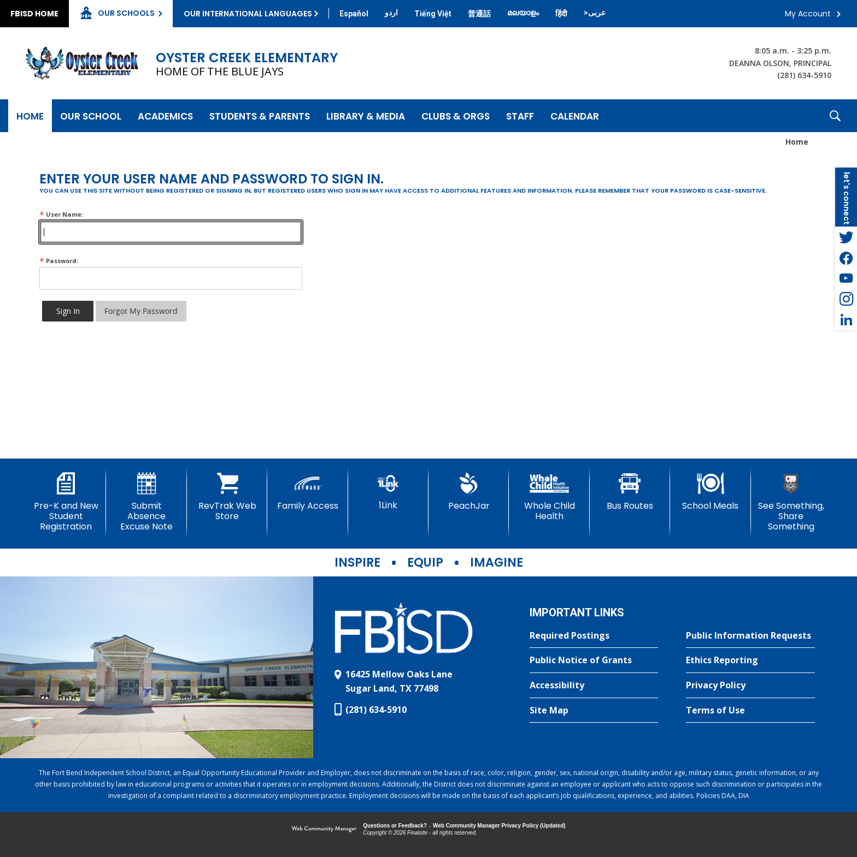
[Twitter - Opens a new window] (846, 237)
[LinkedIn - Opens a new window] (846, 320)
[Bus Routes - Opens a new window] (630, 492)
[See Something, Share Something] (791, 502)
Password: (58, 260)
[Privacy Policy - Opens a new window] (750, 685)
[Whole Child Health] (549, 497)
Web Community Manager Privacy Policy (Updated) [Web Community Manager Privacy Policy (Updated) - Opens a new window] (499, 826)
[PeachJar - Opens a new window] (468, 492)
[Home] (30, 115)
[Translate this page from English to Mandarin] (479, 13)
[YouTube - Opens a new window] (846, 278)
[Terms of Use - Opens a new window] (750, 710)
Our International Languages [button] (248, 13)
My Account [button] (808, 13)
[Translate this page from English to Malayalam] (523, 12)
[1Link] (388, 492)
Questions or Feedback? (395, 826)
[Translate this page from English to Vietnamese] (433, 13)
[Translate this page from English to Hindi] (561, 13)
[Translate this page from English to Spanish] (354, 13)
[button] (835, 115)
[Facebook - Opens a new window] (846, 257)
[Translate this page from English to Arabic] (594, 12)
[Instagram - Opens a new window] (846, 299)
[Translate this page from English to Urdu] (391, 12)
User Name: (61, 214)
